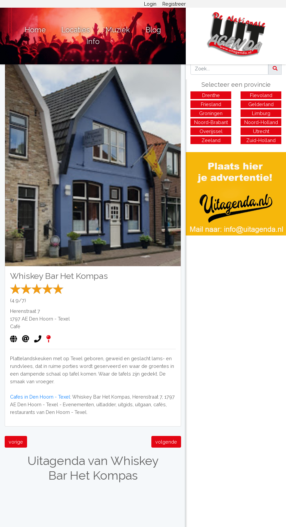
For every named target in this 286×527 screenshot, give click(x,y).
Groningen (211, 113)
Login (150, 4)
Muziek (118, 30)
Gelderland (261, 104)
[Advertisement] (236, 282)
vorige (16, 442)
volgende (166, 442)
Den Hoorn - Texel (49, 319)
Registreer (174, 4)
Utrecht (261, 131)
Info (93, 41)
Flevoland (261, 95)
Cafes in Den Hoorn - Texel (40, 397)
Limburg (261, 113)
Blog (153, 30)
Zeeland (211, 140)
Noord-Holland (261, 122)
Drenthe (211, 95)
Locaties (75, 30)
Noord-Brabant (211, 122)
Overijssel (211, 131)
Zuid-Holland (261, 140)
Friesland (211, 104)
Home (35, 30)
